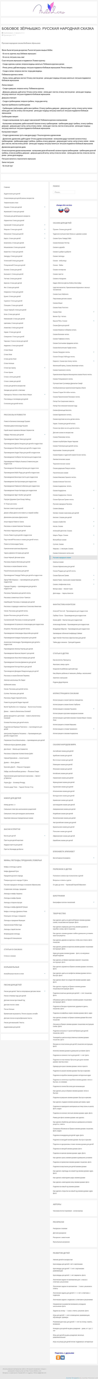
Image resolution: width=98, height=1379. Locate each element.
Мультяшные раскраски (61, 1242)
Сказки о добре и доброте (62, 252)
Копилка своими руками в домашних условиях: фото (71, 1051)
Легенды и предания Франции (14, 920)
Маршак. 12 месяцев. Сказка (63, 549)
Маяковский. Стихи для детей (14, 319)
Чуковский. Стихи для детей (14, 225)
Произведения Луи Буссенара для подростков (20, 481)
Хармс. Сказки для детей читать (64, 423)
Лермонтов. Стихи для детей (14, 220)
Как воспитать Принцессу (62, 660)
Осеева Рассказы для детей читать (16, 722)
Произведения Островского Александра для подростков (24, 624)
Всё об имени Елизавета (61, 858)
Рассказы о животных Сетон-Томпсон (17, 597)
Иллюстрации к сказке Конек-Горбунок (66, 704)
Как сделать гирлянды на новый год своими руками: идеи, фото (73, 1172)
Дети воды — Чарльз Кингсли (63, 593)
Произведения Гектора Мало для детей (18, 667)
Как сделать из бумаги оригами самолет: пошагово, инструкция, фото (71, 961)
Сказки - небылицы (60, 261)
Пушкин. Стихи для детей (13, 207)
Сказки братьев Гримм (61, 575)
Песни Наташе (9, 1009)
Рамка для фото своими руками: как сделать (68, 1117)
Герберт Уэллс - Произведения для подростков (69, 615)
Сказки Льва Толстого (60, 307)
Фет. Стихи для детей (11, 287)
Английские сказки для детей (63, 751)
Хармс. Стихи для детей (12, 332)
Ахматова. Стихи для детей (13, 328)
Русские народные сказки (62, 557)
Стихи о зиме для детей (12, 381)
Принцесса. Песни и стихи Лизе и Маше (18, 395)
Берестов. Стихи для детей (13, 252)
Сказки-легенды (58, 256)
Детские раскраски (59, 1233)
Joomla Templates (72, 1378)
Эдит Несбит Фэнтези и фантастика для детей (69, 638)
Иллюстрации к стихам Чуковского (65, 729)
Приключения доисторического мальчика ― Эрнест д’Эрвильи (22, 777)
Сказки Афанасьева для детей (64, 566)
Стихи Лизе (8, 354)
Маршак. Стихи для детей (13, 229)
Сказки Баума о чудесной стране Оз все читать (69, 455)
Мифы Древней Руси (11, 871)
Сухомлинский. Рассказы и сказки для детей (19, 620)
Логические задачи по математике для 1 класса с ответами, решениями (70, 1281)
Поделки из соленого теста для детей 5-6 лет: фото (71, 1055)
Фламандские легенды (12, 934)
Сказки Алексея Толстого (62, 482)
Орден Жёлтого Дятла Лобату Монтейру (67, 283)
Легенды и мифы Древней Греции (16, 907)
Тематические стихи (11, 203)
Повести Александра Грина (13, 544)
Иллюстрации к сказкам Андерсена (65, 733)
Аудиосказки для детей (12, 194)
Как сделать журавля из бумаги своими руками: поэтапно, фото (73, 968)
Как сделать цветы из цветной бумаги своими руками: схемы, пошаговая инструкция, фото (72, 921)
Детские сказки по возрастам (63, 432)
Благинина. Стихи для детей (14, 243)
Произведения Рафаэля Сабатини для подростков (22, 486)
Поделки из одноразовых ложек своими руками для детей (73, 1144)
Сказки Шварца (58, 508)
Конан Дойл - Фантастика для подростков (67, 620)
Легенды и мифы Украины (13, 894)
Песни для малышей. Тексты (14, 1022)
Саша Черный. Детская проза (14, 557)
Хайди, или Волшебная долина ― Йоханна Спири (21, 771)
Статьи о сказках (10, 956)
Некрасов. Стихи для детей (13, 292)
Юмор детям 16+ (10, 805)
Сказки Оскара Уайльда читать (64, 357)
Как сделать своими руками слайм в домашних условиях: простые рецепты (73, 934)
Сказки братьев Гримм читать (63, 499)
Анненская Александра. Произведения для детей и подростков (22, 643)
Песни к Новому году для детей (15, 996)
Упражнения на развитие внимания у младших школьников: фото (69, 1305)
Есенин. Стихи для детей (13, 270)
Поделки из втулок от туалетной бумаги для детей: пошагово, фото (70, 1032)
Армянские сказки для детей (63, 800)
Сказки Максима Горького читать (64, 477)
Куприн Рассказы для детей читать (16, 615)
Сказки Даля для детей (61, 325)
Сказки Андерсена (59, 490)
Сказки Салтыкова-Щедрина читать (65, 343)
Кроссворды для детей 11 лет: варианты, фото (69, 1275)
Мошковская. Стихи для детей (14, 247)
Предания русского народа (13, 876)
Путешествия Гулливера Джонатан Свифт (68, 383)
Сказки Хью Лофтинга (60, 294)
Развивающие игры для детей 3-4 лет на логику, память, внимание (73, 1323)
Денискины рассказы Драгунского (16, 517)
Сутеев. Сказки (58, 544)
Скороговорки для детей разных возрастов (19, 198)
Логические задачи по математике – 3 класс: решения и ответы (72, 1287)
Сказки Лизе (57, 312)
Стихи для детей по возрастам (14, 386)
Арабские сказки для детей (62, 755)
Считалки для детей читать (13, 403)
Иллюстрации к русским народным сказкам (68, 713)
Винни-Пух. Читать (59, 316)
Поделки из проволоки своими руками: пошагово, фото (72, 1162)
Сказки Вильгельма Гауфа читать (64, 348)
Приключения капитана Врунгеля (15, 548)
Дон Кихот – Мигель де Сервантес (16, 749)
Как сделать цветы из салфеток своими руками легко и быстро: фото (72, 974)
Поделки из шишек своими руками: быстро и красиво (71, 1071)
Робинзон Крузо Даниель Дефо (15, 745)
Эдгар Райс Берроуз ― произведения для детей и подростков (21, 581)
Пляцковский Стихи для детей (14, 265)
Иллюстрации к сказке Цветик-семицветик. (68, 700)
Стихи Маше (8, 350)
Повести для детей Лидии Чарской (16, 702)
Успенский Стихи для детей (13, 261)
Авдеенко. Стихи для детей (13, 345)
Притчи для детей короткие (13, 840)
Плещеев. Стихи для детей (13, 305)
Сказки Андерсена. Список (62, 495)
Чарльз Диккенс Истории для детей (16, 553)
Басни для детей (10, 836)
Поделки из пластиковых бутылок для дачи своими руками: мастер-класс (71, 1061)
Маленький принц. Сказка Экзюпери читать (68, 365)
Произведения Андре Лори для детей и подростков (22, 452)
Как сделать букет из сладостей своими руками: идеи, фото (72, 981)
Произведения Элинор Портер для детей (18, 649)
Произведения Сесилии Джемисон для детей (20, 662)
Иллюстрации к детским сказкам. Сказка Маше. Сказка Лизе (72, 719)
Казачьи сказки (58, 562)
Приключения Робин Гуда (13, 925)
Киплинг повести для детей (13, 508)
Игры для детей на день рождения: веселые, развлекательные (68, 1336)
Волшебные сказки (59, 540)
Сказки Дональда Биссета (62, 410)
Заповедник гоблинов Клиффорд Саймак (67, 633)
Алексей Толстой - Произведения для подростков (70, 611)
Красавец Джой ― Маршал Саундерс (17, 767)
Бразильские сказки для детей (63, 827)
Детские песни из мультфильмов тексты (18, 1018)
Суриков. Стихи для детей (13, 301)
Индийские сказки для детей (63, 813)
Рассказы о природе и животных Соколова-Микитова (22, 606)
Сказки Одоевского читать (62, 415)
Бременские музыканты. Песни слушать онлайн (21, 1014)
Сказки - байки (58, 265)
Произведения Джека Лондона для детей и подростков (23, 444)
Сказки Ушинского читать (62, 370)
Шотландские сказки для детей (64, 805)
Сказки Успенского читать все (63, 553)
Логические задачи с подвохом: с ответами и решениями (73, 1299)
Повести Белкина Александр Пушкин (17, 421)
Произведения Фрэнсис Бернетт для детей (19, 653)
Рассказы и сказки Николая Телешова (17, 526)
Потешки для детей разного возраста (17, 216)
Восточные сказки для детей (63, 760)
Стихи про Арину (10, 368)
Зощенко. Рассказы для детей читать (17, 629)
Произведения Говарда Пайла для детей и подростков (23, 575)
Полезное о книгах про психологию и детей (68, 876)
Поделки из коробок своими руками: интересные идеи (72, 1075)
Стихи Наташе (9, 363)
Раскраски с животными (61, 1237)
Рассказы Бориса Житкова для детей (17, 562)
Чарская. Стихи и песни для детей (16, 341)
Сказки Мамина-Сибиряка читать (64, 330)
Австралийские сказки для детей (64, 822)
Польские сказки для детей (62, 831)
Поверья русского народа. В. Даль (16, 880)
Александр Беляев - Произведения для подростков (71, 624)
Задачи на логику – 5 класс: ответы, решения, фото (71, 1311)
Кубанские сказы (10, 684)
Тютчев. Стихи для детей (13, 278)
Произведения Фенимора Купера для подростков (21, 468)
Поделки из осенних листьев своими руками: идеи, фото (72, 1113)
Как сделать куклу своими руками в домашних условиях (72, 1157)
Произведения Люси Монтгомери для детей (19, 658)
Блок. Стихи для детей (12, 314)
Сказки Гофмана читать (61, 339)
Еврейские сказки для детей (63, 840)
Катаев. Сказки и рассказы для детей (66, 513)
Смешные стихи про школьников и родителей (20, 809)
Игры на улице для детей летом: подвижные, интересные (73, 1342)
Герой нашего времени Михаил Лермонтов (19, 430)
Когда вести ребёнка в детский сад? (65, 669)
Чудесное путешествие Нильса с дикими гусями (70, 234)
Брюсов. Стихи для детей (13, 283)
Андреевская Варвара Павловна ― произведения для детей (23, 728)
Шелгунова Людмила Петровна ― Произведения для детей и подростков (22, 735)
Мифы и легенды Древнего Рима (15, 911)
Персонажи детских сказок (62, 298)
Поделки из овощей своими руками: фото (67, 1149)
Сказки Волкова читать (61, 334)
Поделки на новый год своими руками (66, 1186)
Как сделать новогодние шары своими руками (69, 1178)
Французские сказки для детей (64, 782)
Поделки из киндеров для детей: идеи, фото (68, 1135)
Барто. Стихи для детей (12, 238)
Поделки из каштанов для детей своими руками (69, 1166)
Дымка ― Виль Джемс (12, 762)
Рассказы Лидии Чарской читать (15, 698)
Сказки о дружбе (59, 247)
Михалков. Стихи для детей (13, 234)
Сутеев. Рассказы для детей (14, 693)
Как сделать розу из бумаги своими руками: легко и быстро (71, 1092)
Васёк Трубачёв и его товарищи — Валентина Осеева (22, 707)
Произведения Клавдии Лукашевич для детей (20, 638)
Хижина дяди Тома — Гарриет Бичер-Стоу (18, 787)
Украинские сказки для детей (63, 778)
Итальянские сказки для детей (63, 791)
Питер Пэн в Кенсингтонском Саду (65, 406)
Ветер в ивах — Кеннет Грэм (63, 589)
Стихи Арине (8, 372)
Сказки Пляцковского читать (63, 379)
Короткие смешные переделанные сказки (18, 818)
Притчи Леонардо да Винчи (13, 849)
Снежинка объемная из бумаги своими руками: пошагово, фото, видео (73, 1130)
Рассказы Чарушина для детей (15, 531)
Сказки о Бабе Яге (59, 522)
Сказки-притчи (58, 274)
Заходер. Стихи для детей (13, 256)
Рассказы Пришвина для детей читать (17, 593)
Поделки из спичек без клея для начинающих (69, 1086)
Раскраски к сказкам (60, 1228)
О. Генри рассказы (10, 504)
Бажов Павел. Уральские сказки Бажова (67, 580)
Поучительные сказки (60, 473)
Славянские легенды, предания (15, 889)
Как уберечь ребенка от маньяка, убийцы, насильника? (72, 673)
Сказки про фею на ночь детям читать (66, 428)
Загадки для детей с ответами (14, 390)
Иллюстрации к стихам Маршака (64, 724)
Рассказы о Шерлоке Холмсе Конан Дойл (18, 753)
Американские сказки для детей (64, 809)
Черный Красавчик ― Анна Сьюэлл (16, 758)
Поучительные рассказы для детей (16, 571)
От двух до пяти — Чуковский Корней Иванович (69, 885)
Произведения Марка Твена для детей (17, 439)
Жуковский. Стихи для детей (14, 211)
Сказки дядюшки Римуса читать (64, 468)
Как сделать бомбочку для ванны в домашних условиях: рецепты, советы (72, 1123)
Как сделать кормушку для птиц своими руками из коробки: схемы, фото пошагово (70, 928)
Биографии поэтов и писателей (64, 902)
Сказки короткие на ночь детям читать (66, 419)
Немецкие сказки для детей (62, 764)
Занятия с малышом (60, 678)
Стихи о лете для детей (12, 377)
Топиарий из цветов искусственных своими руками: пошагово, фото (71, 1039)
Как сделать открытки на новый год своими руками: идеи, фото (73, 1192)
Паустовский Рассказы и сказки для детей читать (21, 539)
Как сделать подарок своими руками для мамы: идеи (71, 1102)
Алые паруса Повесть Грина (14, 522)
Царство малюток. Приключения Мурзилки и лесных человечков (71, 289)
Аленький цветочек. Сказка (62, 531)
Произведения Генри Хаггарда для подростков (20, 490)
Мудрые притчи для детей (13, 845)
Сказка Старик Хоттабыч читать (64, 392)
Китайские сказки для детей (63, 773)
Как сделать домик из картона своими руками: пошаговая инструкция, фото (73, 948)
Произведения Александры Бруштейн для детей (21, 633)
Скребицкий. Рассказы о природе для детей (19, 602)
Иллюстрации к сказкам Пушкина (64, 709)
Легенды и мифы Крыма (12, 898)
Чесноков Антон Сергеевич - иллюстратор (68, 1211)
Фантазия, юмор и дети (61, 664)
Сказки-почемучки (59, 270)
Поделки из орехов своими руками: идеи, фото (69, 1153)
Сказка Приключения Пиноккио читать (66, 397)
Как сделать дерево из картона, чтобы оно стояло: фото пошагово (72, 941)
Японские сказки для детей (62, 769)
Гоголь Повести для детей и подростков (18, 535)
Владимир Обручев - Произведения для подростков (71, 629)
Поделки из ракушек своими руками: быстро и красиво (72, 1097)
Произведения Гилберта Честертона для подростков (22, 457)
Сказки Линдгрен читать (61, 352)
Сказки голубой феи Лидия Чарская (65, 441)
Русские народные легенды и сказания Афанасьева (22, 885)
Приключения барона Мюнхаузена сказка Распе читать (72, 374)
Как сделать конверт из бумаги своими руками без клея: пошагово (72, 1019)
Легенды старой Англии (12, 929)
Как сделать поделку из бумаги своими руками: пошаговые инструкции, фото (69, 988)
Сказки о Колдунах (59, 278)
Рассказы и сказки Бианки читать (15, 566)
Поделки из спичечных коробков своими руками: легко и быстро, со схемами (72, 1081)
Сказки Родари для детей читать (64, 571)
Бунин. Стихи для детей (12, 296)
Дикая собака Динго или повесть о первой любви (21, 513)
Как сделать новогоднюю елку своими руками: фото (71, 1182)
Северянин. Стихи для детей (14, 336)
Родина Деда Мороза (60, 682)
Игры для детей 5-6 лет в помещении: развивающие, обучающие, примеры (71, 1316)
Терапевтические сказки (61, 464)
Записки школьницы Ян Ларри (14, 680)
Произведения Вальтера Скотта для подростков (21, 477)
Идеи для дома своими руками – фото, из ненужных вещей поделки (71, 954)
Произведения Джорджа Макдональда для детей (21, 671)
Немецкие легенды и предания (15, 916)
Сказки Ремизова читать (61, 437)
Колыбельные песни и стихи (14, 974)
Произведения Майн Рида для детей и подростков (21, 472)
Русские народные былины (62, 504)
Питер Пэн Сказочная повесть (63, 401)
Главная (7, 187)
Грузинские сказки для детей (63, 787)
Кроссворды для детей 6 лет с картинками (68, 1264)
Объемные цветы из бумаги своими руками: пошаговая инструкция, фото (72, 1001)
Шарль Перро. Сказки (60, 535)
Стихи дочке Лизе (10, 359)
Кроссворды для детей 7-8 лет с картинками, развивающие (68, 1270)
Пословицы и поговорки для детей (16, 399)
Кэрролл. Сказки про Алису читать (65, 361)
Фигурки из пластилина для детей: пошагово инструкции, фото (73, 1045)
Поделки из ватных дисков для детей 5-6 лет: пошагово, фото (72, 994)
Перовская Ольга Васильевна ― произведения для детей (24, 740)
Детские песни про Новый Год (14, 1000)
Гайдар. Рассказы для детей (14, 435)
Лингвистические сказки (61, 459)
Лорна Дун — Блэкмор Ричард (14, 782)
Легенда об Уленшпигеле (13, 938)
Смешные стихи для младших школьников (19, 813)
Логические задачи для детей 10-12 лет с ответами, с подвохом (71, 1294)
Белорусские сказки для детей (63, 796)
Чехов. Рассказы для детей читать (16, 611)
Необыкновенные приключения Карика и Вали (69, 388)
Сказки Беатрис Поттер (61, 243)
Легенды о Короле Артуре (13, 902)
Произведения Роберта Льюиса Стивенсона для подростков (21, 463)
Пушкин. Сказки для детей (62, 229)
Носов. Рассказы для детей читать (16, 689)
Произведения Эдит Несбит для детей (17, 495)
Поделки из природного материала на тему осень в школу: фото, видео (73, 1107)
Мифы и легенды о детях (13, 867)
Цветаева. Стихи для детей (13, 323)
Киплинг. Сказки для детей (62, 517)
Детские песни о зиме (11, 1005)
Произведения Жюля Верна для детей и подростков (22, 448)
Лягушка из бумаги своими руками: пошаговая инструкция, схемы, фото (73, 1025)
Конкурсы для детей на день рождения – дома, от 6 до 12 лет (73, 1329)
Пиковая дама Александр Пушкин (16, 426)
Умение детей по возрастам (63, 1260)
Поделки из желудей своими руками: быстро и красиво (72, 1140)
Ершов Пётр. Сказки (60, 321)
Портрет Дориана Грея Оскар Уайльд (17, 499)
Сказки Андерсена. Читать (62, 486)
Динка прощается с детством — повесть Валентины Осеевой (22, 717)
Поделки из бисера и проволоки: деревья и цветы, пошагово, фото (70, 1007)
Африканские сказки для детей (64, 836)
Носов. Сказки (58, 526)
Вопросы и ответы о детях (62, 880)
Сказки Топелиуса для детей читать (65, 446)
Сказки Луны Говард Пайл (62, 238)
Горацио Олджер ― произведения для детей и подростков (20, 587)
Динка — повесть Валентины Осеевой (17, 711)
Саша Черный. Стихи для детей (15, 310)
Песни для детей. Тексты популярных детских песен (22, 991)
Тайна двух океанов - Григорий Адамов (66, 642)
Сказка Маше (57, 303)
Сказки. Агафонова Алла (61, 584)
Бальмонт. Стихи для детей (13, 274)
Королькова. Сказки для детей (63, 450)
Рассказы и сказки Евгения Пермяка (16, 675)
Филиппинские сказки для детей (64, 818)
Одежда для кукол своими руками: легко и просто (70, 1066)
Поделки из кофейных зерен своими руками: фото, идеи (72, 1013)
